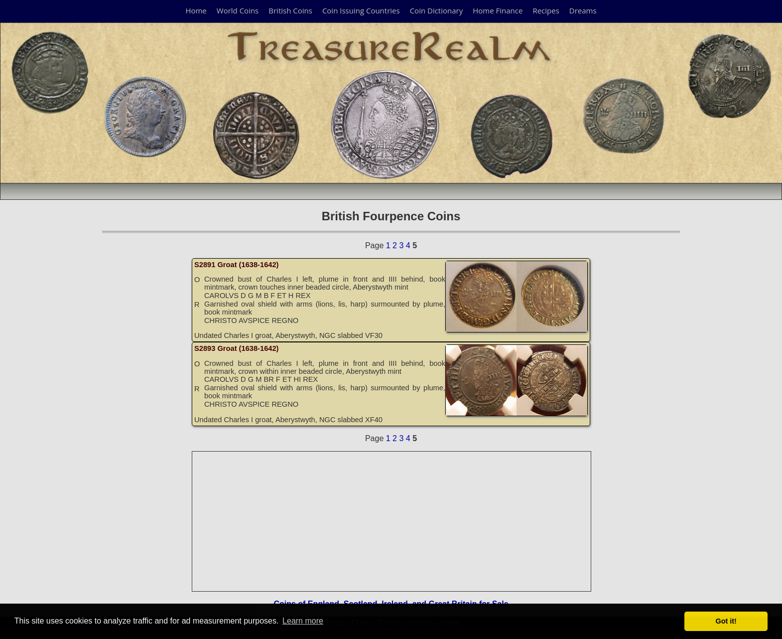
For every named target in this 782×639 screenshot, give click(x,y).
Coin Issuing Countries (361, 10)
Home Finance (497, 10)
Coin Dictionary (436, 10)
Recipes (545, 10)
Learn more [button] (302, 621)
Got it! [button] (726, 621)
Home (195, 10)
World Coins (238, 10)
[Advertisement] (392, 521)
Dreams (583, 10)
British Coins (290, 10)
